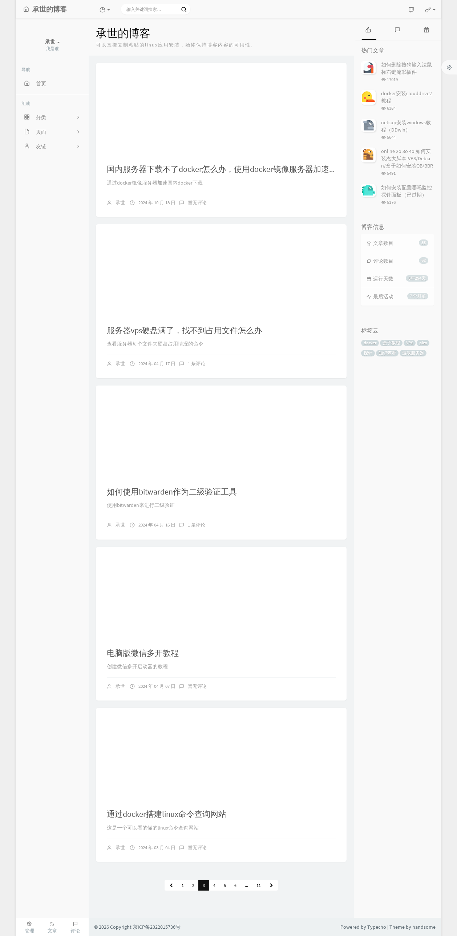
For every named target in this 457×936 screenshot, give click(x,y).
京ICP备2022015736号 (157, 927)
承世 (120, 202)
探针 (368, 353)
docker (370, 343)
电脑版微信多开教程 (143, 653)
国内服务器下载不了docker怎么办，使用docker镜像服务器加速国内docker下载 (245, 169)
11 (258, 885)
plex (423, 343)
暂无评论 (197, 202)
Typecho (376, 927)
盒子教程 (391, 343)
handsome (424, 927)
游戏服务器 (413, 353)
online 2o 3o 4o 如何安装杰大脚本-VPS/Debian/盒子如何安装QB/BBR (407, 158)
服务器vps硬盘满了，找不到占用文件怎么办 (184, 330)
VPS (409, 343)
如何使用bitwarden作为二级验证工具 (172, 492)
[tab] (368, 29)
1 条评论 (196, 363)
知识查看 (387, 353)
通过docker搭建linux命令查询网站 (166, 814)
